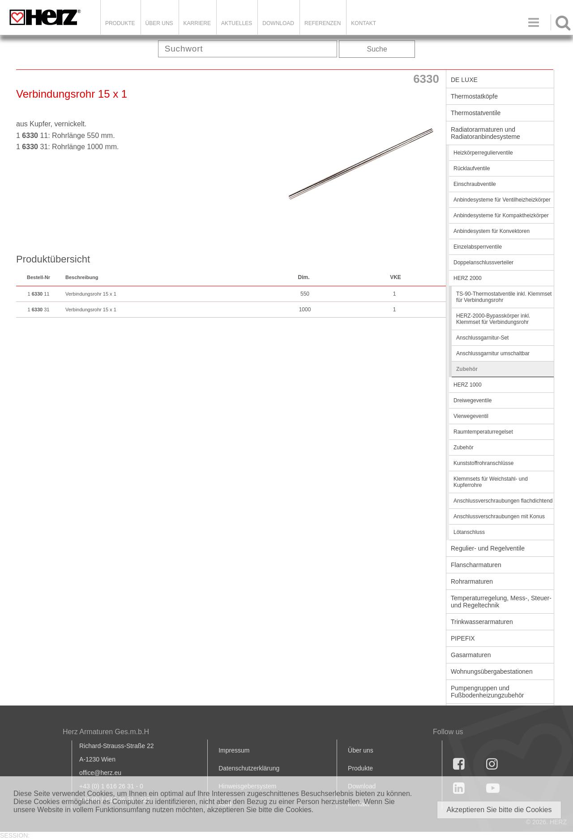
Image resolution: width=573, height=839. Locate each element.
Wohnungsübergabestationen (492, 671)
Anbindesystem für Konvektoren (491, 231)
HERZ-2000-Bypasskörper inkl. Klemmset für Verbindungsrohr (493, 319)
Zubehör (467, 369)
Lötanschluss (469, 532)
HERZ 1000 (467, 385)
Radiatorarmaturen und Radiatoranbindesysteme (485, 133)
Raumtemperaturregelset (483, 432)
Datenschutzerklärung (248, 768)
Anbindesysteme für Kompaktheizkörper (501, 215)
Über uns (360, 750)
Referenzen (322, 23)
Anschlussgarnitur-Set (482, 338)
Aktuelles (236, 23)
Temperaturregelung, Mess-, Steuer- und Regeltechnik (501, 601)
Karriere (197, 23)
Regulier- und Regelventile (488, 548)
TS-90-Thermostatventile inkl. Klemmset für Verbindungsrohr (504, 297)
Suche (377, 49)
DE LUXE (464, 79)
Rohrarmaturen (472, 581)
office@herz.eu (100, 772)
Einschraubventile (474, 184)
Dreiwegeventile (472, 400)
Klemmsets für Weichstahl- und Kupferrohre (490, 482)
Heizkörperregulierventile (483, 153)
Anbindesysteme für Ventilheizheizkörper (502, 200)
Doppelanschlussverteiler (483, 262)
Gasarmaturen (471, 654)
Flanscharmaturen (476, 564)
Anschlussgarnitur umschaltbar (493, 353)
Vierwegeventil (470, 416)
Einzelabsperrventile (477, 247)
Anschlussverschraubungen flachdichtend (502, 501)
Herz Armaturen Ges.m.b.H (106, 732)
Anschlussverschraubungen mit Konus (499, 516)
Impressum (233, 750)
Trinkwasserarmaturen (482, 621)
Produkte (120, 23)
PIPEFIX (463, 638)
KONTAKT (363, 23)
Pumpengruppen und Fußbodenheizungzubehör (487, 691)
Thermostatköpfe (474, 96)
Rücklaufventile (471, 168)
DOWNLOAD (278, 23)
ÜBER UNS (159, 23)
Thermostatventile (475, 112)
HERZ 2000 (467, 278)
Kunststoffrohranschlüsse (483, 463)
